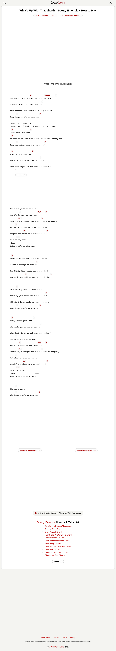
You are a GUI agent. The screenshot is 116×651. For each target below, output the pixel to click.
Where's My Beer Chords (55, 555)
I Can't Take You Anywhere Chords (58, 535)
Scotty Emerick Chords (45, 15)
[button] (4, 3)
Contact (56, 638)
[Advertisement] (58, 64)
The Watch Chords (52, 549)
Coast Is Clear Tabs (52, 529)
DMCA (64, 638)
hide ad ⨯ (21, 175)
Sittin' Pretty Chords (53, 544)
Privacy (72, 638)
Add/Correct (45, 638)
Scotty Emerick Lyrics (71, 15)
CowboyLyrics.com (56, 647)
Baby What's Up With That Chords (58, 526)
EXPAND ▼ (58, 561)
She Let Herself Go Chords (55, 538)
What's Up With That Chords (56, 552)
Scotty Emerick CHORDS (30, 450)
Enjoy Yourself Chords (53, 532)
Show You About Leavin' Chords (57, 541)
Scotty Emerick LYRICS (86, 450)
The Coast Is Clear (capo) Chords (58, 546)
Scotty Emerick (46, 522)
